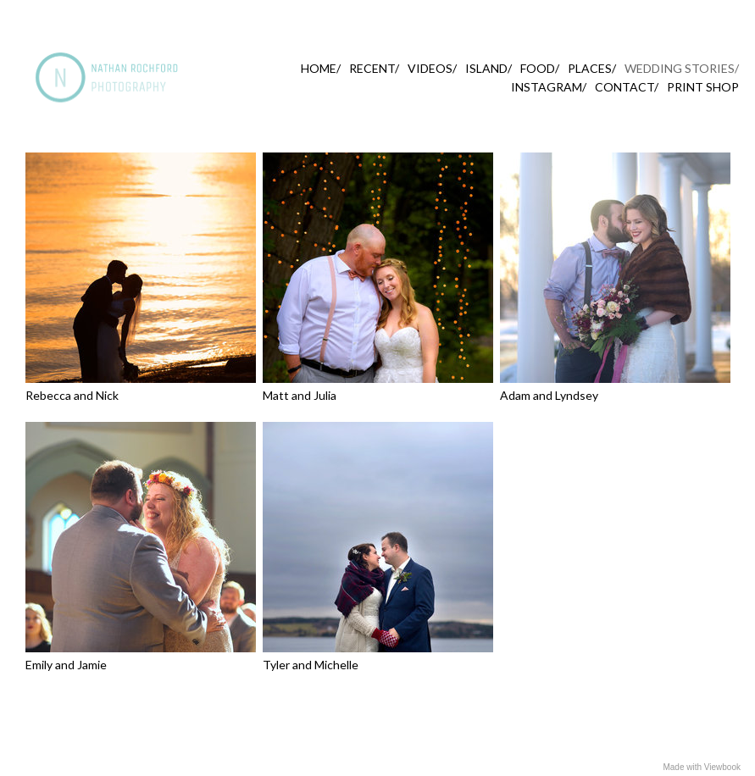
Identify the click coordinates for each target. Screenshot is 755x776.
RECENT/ (374, 68)
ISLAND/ (488, 68)
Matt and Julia (299, 395)
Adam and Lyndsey (549, 395)
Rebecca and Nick (72, 395)
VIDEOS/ (432, 68)
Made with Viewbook (702, 767)
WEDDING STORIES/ (682, 68)
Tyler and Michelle (310, 664)
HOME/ (321, 68)
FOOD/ (539, 68)
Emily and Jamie (66, 664)
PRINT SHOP (703, 87)
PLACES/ (592, 68)
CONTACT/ (626, 87)
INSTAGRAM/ (548, 87)
